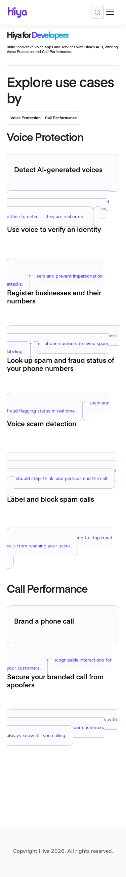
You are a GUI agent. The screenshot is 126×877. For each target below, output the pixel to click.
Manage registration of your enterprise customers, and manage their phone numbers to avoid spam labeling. (63, 343)
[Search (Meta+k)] (97, 12)
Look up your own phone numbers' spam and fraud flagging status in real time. (58, 407)
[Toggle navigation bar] (110, 12)
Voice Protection (25, 117)
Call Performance (61, 117)
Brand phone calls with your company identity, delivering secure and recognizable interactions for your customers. (59, 660)
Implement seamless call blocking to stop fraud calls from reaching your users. (59, 542)
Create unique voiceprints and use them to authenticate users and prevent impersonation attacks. (55, 276)
